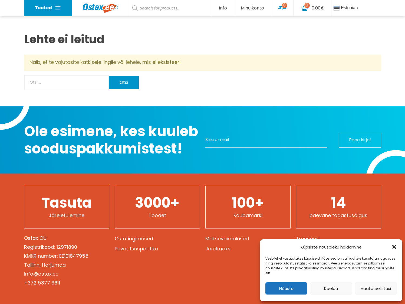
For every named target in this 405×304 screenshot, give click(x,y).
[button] (394, 247)
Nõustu (286, 288)
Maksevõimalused (227, 238)
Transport (308, 238)
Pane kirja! (360, 140)
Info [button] (223, 8)
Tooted (48, 8)
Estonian (345, 8)
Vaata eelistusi (376, 288)
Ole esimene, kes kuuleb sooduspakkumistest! (111, 140)
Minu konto (252, 8)
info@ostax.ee (41, 273)
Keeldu (331, 288)
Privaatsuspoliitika (136, 248)
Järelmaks (218, 248)
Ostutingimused (134, 238)
